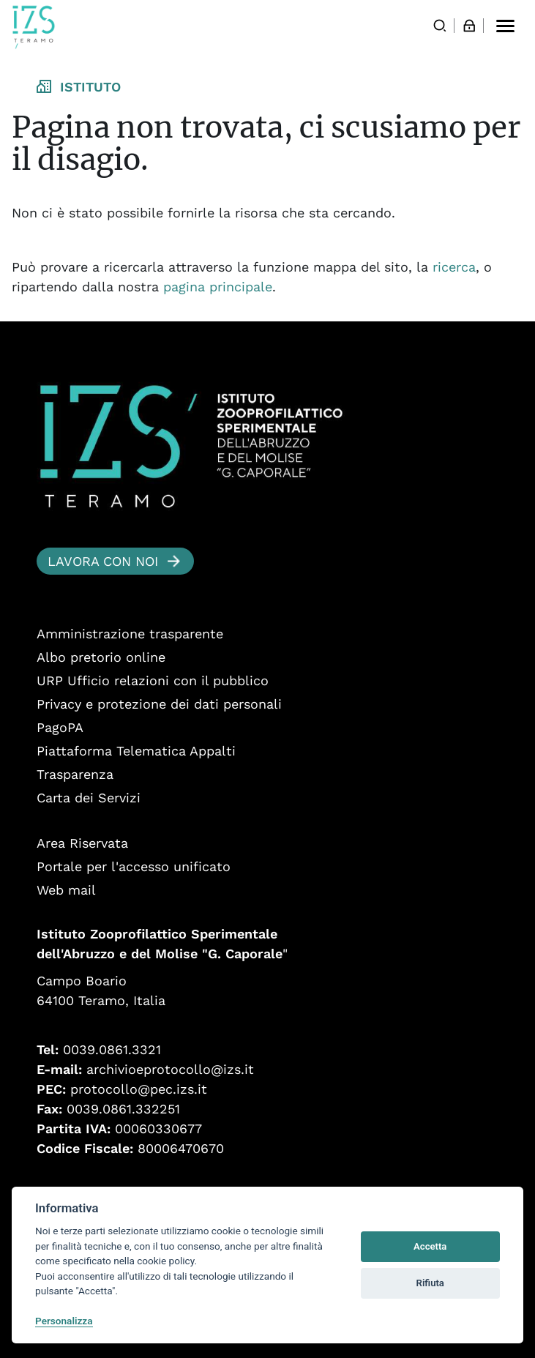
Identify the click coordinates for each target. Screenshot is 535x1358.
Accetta (430, 1246)
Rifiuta (430, 1282)
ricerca (454, 267)
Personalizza (64, 1321)
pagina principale (217, 286)
